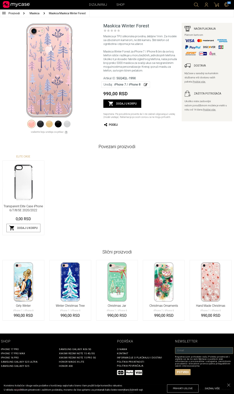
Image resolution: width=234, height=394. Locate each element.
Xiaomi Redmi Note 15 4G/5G (77, 353)
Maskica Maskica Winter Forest (67, 13)
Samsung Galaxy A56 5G (75, 349)
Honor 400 (66, 366)
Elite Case (23, 156)
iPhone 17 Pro (10, 349)
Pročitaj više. (199, 81)
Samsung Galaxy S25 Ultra (19, 361)
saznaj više (212, 388)
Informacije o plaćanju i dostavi (139, 357)
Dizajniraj (98, 4)
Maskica (35, 13)
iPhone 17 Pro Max (13, 353)
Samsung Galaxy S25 (15, 366)
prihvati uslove (183, 388)
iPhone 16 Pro (10, 357)
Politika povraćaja (130, 365)
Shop (120, 4)
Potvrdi (183, 372)
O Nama (122, 349)
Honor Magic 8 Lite (71, 361)
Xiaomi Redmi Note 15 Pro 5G (77, 357)
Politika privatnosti (130, 361)
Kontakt (122, 353)
